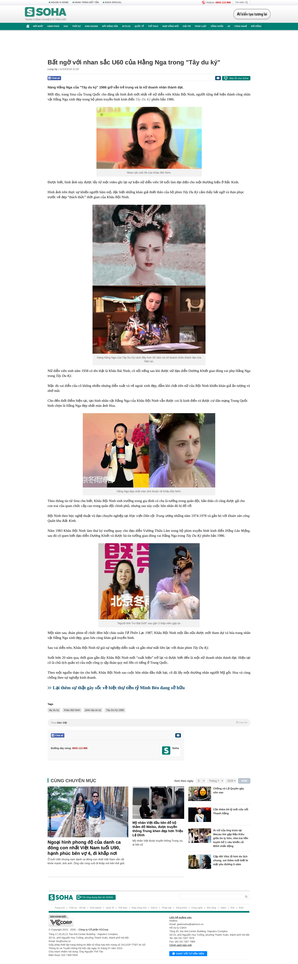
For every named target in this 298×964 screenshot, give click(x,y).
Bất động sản (110, 26)
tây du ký (54, 710)
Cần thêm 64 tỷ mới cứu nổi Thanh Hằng (230, 811)
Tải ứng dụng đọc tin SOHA (95, 897)
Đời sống (256, 26)
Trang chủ (59, 908)
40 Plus (126, 26)
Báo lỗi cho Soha (239, 78)
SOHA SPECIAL (113, 2)
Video (223, 908)
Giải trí (187, 26)
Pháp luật (201, 26)
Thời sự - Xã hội (77, 908)
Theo (149, 722)
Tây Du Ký (143, 99)
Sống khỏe (217, 26)
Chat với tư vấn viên (188, 954)
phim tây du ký (93, 710)
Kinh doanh (91, 26)
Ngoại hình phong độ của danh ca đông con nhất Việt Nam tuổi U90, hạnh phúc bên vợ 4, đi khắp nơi (84, 848)
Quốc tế (139, 26)
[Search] (210, 896)
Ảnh (232, 908)
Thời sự (76, 26)
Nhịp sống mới (170, 26)
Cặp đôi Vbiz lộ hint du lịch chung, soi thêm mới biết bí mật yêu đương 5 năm (230, 860)
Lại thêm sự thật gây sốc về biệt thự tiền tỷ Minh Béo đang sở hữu (119, 687)
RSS (241, 908)
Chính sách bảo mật (180, 945)
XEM (244, 780)
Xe (228, 26)
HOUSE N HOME (59, 2)
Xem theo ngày (183, 780)
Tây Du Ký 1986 (115, 710)
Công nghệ (240, 26)
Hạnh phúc (53, 26)
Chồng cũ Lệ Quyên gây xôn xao (228, 790)
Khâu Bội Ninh (72, 710)
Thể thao (153, 26)
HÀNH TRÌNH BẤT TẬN (86, 2)
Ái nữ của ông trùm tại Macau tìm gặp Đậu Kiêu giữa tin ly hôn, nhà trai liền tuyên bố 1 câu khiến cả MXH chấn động (230, 838)
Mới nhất (38, 26)
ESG (66, 26)
